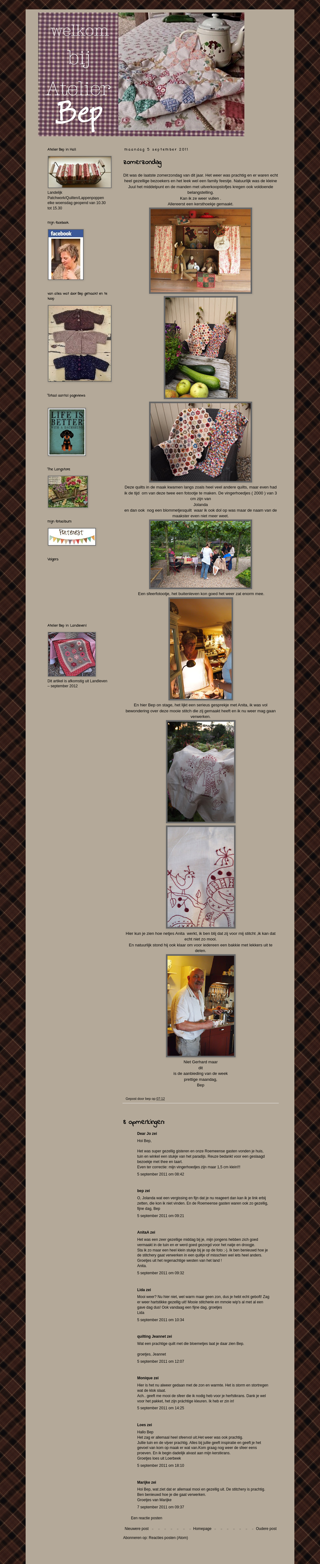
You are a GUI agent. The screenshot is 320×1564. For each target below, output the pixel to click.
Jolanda (200, 504)
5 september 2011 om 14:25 (160, 1408)
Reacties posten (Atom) (168, 1538)
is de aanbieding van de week (200, 1073)
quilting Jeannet (151, 1336)
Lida (141, 1290)
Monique (144, 1378)
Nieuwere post (137, 1528)
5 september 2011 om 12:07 (160, 1361)
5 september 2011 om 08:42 (160, 1174)
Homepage (202, 1528)
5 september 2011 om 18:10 (160, 1465)
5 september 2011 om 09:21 (160, 1216)
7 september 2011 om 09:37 (160, 1507)
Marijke (143, 1482)
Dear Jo (144, 1133)
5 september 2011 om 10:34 (160, 1320)
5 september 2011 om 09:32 (160, 1273)
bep (140, 1191)
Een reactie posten (146, 1518)
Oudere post (266, 1528)
